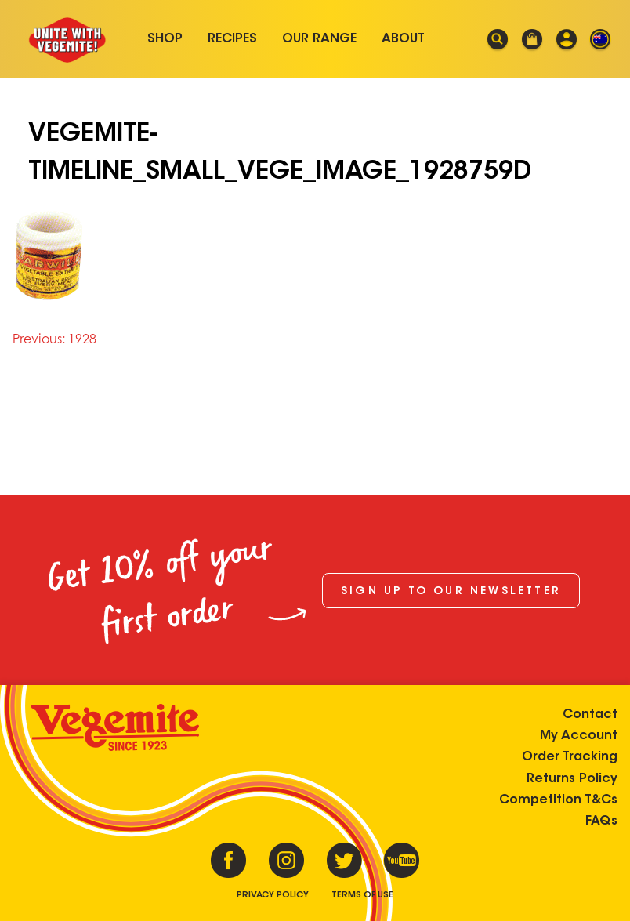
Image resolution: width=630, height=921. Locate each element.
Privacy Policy (273, 895)
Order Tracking (569, 757)
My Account (578, 736)
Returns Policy (572, 779)
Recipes (232, 39)
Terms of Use (362, 895)
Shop (165, 39)
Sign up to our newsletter (451, 591)
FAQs (601, 821)
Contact (590, 715)
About (403, 39)
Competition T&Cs (558, 800)
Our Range (319, 39)
